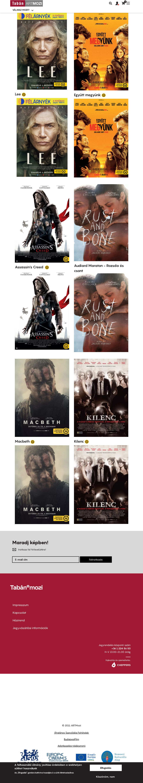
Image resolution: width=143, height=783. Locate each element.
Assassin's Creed (29, 267)
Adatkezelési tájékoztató (71, 745)
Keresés (110, 3)
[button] (118, 3)
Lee (18, 94)
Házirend (19, 620)
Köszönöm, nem (105, 776)
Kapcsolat (19, 612)
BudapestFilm (71, 739)
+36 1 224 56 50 (121, 648)
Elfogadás (105, 767)
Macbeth (22, 441)
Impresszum (21, 605)
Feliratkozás (96, 559)
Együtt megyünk (87, 95)
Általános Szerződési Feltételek (71, 732)
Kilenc (79, 441)
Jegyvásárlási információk (30, 628)
